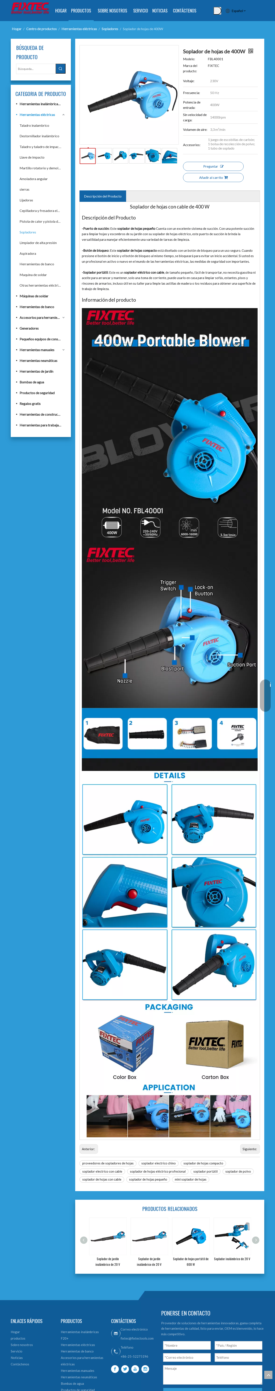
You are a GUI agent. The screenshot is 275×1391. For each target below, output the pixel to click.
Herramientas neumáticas (38, 360)
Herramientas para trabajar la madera (43, 425)
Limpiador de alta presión (38, 243)
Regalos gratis (30, 403)
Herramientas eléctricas (37, 115)
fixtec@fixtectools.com (137, 1338)
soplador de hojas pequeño (148, 1179)
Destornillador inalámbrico (39, 136)
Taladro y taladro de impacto (41, 147)
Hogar (15, 1332)
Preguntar (213, 166)
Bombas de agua (32, 382)
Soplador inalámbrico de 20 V (232, 1258)
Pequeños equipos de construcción (43, 339)
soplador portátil (205, 1171)
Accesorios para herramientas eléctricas (43, 317)
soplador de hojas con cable (101, 1179)
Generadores (29, 328)
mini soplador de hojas (190, 1179)
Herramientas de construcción (42, 414)
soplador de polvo (238, 1171)
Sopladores (28, 232)
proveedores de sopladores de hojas (108, 1163)
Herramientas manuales (37, 350)
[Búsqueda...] (36, 69)
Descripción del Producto (103, 196)
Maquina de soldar (33, 275)
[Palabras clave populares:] (217, 11)
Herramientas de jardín (36, 371)
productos (18, 1338)
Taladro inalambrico (34, 125)
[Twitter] (125, 1369)
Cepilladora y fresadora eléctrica (43, 210)
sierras (24, 189)
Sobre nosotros (22, 1345)
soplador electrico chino (158, 1163)
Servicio (16, 1351)
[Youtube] (135, 1369)
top (268, 1375)
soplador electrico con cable (102, 1171)
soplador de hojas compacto (203, 1163)
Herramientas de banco (37, 264)
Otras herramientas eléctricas (41, 285)
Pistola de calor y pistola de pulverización (43, 221)
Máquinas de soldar (34, 296)
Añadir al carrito (213, 177)
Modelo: (189, 59)
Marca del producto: (190, 68)
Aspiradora (28, 253)
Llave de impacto (32, 157)
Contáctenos (20, 1364)
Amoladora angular (34, 179)
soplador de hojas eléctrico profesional (158, 1171)
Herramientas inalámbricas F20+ (43, 104)
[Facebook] (115, 1369)
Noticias (17, 1358)
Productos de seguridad (37, 393)
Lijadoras (26, 200)
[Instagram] (145, 1369)
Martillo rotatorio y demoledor (42, 168)
